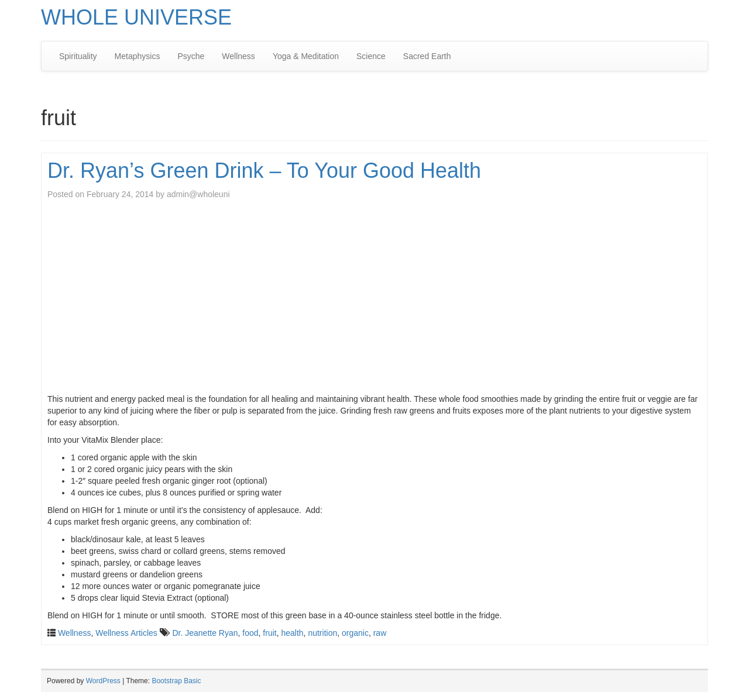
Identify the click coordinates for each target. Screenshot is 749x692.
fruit (269, 633)
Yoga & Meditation (306, 56)
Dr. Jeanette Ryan (205, 633)
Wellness (238, 56)
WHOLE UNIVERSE (136, 17)
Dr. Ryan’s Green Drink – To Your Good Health (264, 171)
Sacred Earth (427, 56)
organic (355, 633)
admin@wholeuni (198, 194)
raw (380, 633)
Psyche (190, 56)
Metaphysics (137, 56)
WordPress (103, 681)
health (292, 633)
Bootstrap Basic (176, 681)
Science (371, 56)
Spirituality (78, 56)
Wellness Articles (126, 633)
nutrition (322, 633)
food (250, 633)
